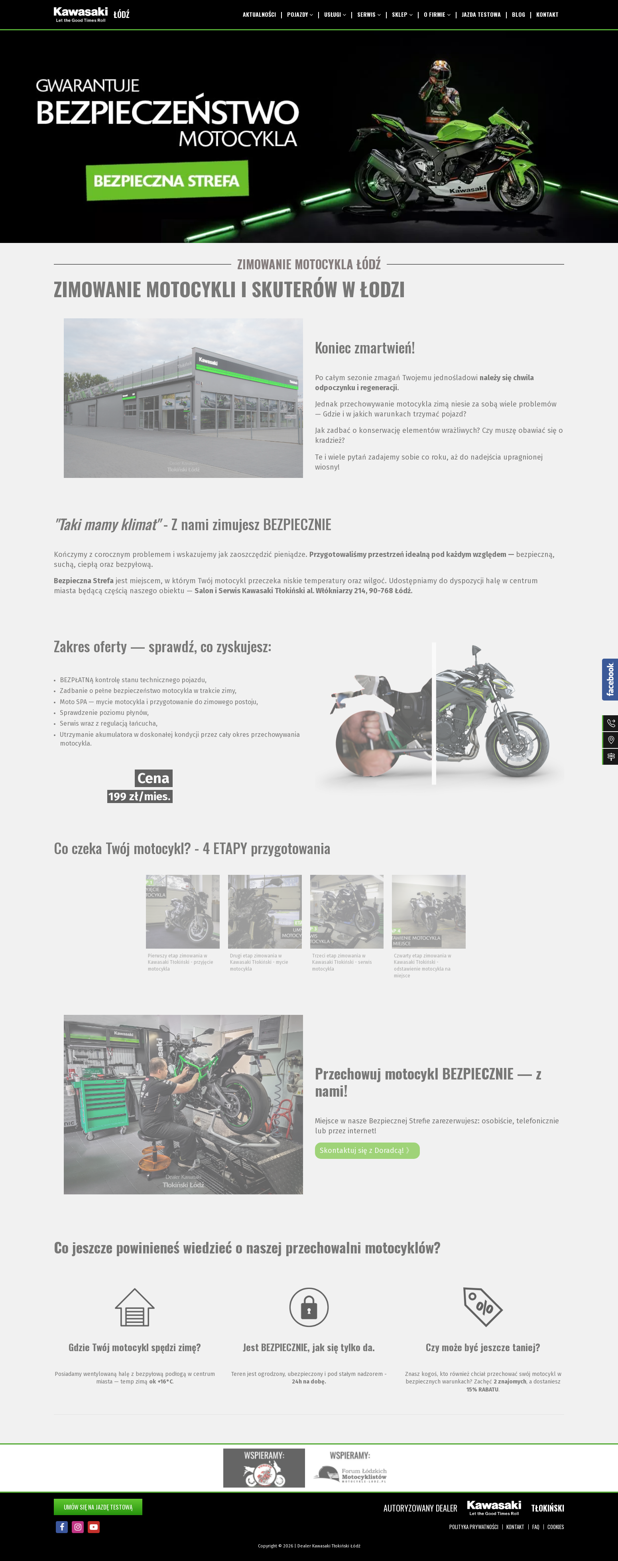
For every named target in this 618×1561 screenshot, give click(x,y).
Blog (518, 14)
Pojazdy (300, 14)
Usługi (335, 14)
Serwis (369, 14)
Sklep (402, 14)
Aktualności (259, 14)
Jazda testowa (481, 14)
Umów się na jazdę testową (98, 1506)
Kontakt (547, 14)
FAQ (535, 1527)
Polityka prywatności (473, 1527)
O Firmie (437, 14)
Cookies (555, 1527)
